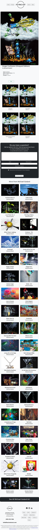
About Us (25, 514)
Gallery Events (32, 514)
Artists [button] (8, 4)
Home (24, 512)
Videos (29, 517)
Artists (28, 512)
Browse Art (34, 512)
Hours (29, 520)
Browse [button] (12, 4)
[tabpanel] (19, 112)
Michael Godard (8, 68)
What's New (24, 517)
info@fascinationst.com (10, 522)
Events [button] (29, 4)
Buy (11, 81)
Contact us (35, 517)
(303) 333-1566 (10, 519)
